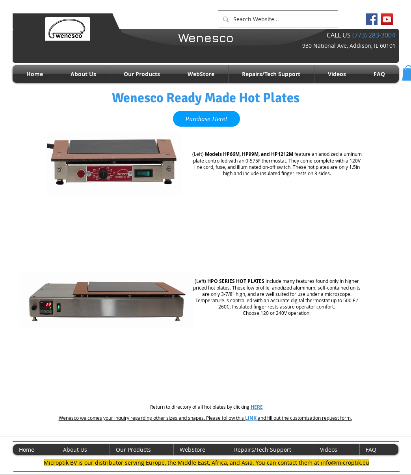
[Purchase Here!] (206, 119)
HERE (257, 407)
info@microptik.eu (345, 462)
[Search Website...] (277, 19)
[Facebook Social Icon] (372, 19)
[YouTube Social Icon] (387, 19)
